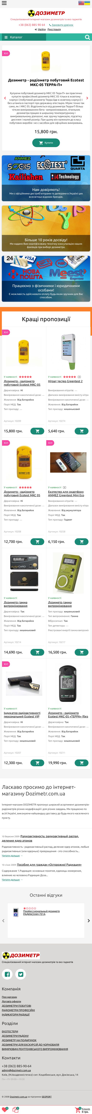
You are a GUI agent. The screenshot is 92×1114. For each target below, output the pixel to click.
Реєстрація (54, 29)
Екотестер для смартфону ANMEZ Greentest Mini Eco (66, 493)
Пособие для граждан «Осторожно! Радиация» (49, 864)
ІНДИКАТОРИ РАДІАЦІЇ (15, 1014)
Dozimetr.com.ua (18, 1096)
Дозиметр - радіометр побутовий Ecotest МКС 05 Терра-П (22, 495)
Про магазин (9, 997)
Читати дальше (11, 855)
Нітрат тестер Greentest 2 (65, 381)
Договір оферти (11, 1001)
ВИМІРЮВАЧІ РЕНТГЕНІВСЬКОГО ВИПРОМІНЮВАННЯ (35, 1049)
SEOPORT (47, 1096)
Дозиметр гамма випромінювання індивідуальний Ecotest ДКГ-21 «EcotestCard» (20, 607)
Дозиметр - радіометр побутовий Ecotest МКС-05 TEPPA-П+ (22, 384)
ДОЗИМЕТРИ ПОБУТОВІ (16, 1005)
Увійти (42, 29)
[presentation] (5, 98)
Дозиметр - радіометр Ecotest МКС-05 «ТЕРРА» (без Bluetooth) (68, 716)
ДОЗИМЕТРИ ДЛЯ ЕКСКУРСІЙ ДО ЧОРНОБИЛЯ (30, 1044)
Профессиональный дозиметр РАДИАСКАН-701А (41, 913)
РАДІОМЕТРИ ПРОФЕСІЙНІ (18, 1010)
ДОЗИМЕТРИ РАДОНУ (15, 1035)
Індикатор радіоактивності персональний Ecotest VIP (22, 714)
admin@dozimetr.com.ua (16, 1070)
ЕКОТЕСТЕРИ (10, 1031)
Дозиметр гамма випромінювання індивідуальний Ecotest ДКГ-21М (64, 607)
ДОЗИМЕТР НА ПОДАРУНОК (19, 1040)
